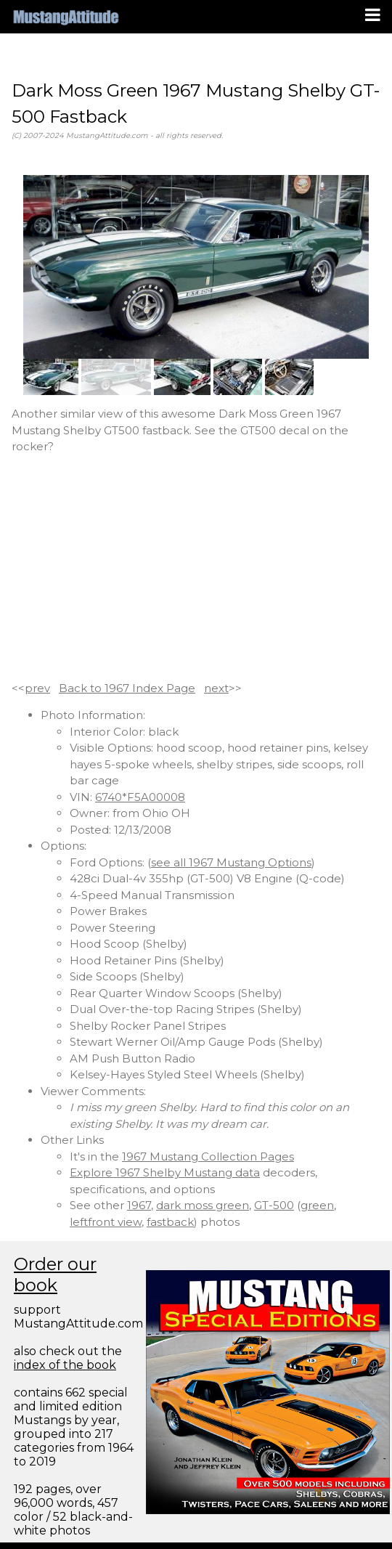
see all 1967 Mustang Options (231, 862)
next (216, 688)
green (317, 1205)
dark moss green (202, 1205)
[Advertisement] (196, 568)
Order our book (55, 1274)
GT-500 (274, 1205)
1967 (139, 1205)
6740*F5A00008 (140, 797)
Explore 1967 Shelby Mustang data (165, 1172)
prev (37, 688)
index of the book (65, 1365)
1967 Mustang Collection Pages (208, 1156)
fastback (170, 1222)
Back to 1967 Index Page (127, 688)
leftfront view (106, 1222)
